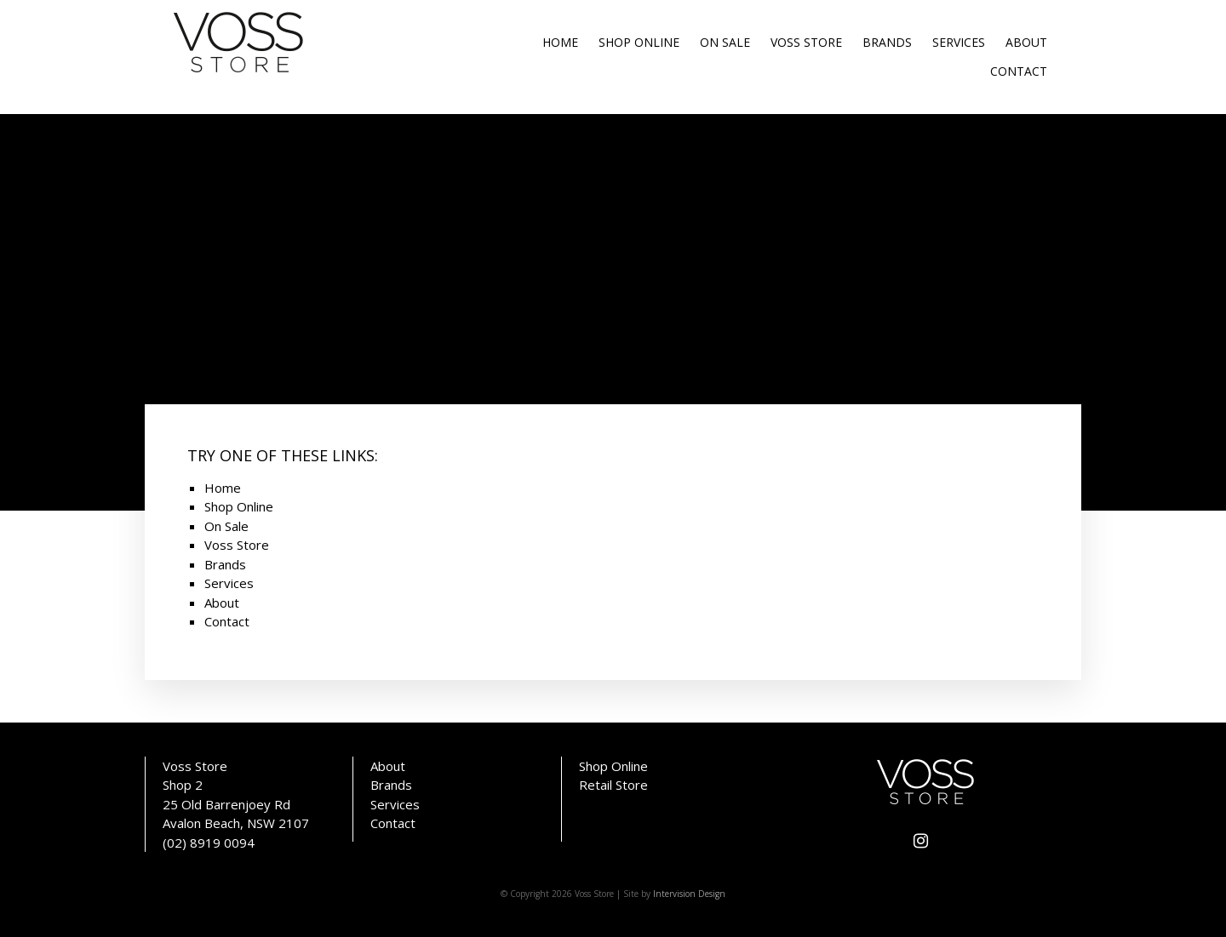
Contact (1018, 71)
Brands (887, 42)
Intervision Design (689, 894)
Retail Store (613, 784)
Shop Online (639, 42)
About (1026, 42)
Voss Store (806, 42)
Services (958, 42)
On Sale (725, 42)
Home (560, 42)
